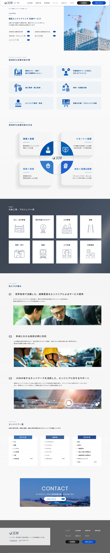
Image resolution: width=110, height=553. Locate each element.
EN (18, 3)
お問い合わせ (99, 3)
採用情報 (84, 3)
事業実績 (47, 3)
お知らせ (64, 3)
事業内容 (38, 3)
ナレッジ (55, 3)
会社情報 (30, 3)
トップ (68, 530)
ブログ (72, 3)
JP (15, 3)
